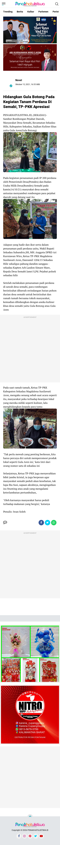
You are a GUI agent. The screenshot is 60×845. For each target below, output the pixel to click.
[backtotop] (30, 817)
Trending (7, 11)
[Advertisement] (30, 349)
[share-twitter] (47, 522)
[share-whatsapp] (53, 522)
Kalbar (30, 11)
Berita (20, 11)
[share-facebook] (41, 522)
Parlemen (43, 11)
